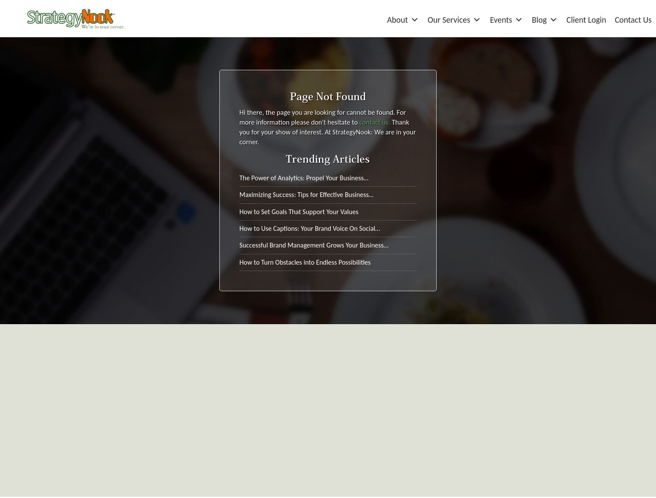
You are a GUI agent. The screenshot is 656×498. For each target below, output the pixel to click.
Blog (545, 20)
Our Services (454, 20)
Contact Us (633, 20)
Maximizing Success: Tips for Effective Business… (307, 195)
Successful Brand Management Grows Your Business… (314, 245)
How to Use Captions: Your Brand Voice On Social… (310, 228)
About (403, 20)
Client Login (586, 20)
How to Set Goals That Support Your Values (299, 212)
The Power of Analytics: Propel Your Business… (304, 178)
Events (506, 20)
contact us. (374, 122)
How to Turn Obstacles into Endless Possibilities (305, 262)
